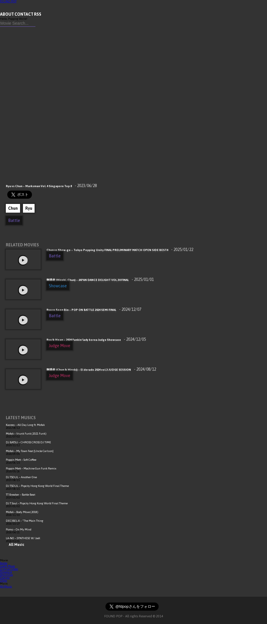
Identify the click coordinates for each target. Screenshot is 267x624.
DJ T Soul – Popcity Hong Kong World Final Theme (37, 503)
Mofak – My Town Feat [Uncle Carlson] (29, 451)
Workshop (6, 574)
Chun (13, 208)
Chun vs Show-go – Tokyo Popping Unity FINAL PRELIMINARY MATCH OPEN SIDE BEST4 (119, 250)
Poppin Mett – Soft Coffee (21, 459)
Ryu (28, 208)
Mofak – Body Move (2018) (22, 512)
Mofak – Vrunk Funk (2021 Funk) (26, 433)
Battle (14, 220)
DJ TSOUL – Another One (21, 477)
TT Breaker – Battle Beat (20, 494)
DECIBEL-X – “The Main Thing (24, 520)
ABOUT (7, 14)
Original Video (9, 569)
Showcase (58, 286)
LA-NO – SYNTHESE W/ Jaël (23, 538)
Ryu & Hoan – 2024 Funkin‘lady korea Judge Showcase (96, 339)
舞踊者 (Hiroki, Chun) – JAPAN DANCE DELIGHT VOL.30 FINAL (100, 279)
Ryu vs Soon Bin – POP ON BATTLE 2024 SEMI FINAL (93, 309)
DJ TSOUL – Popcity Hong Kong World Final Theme (37, 485)
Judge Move (59, 345)
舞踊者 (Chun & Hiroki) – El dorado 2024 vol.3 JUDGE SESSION (101, 369)
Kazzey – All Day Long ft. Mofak (25, 424)
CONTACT (24, 14)
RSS (37, 14)
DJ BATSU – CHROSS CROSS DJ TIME (28, 442)
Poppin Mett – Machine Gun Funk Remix (31, 468)
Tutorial (5, 577)
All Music (15, 545)
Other (3, 580)
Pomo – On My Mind (18, 529)
